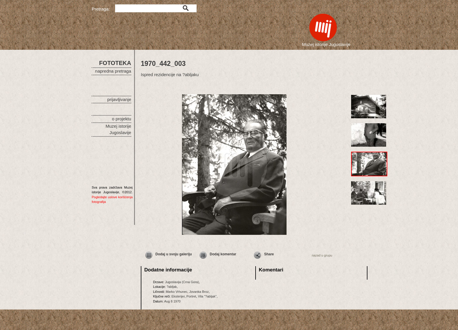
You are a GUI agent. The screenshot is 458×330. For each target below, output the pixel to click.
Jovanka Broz (199, 291)
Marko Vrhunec (176, 291)
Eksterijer (178, 296)
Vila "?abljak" (207, 296)
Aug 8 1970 (172, 301)
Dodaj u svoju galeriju (173, 254)
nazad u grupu (322, 255)
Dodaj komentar (223, 254)
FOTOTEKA (115, 63)
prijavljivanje (119, 99)
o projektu (121, 118)
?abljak (171, 286)
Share (269, 254)
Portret (191, 296)
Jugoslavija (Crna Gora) (182, 282)
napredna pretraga (113, 71)
